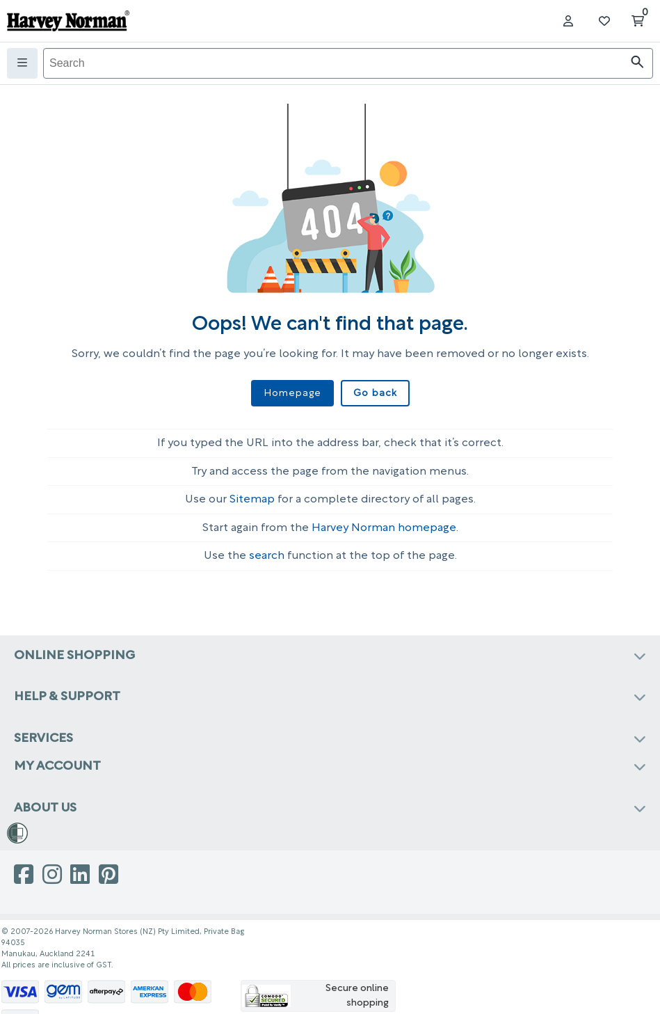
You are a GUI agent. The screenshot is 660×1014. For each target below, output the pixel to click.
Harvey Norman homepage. (385, 528)
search (266, 556)
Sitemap (252, 499)
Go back (375, 394)
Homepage (292, 394)
